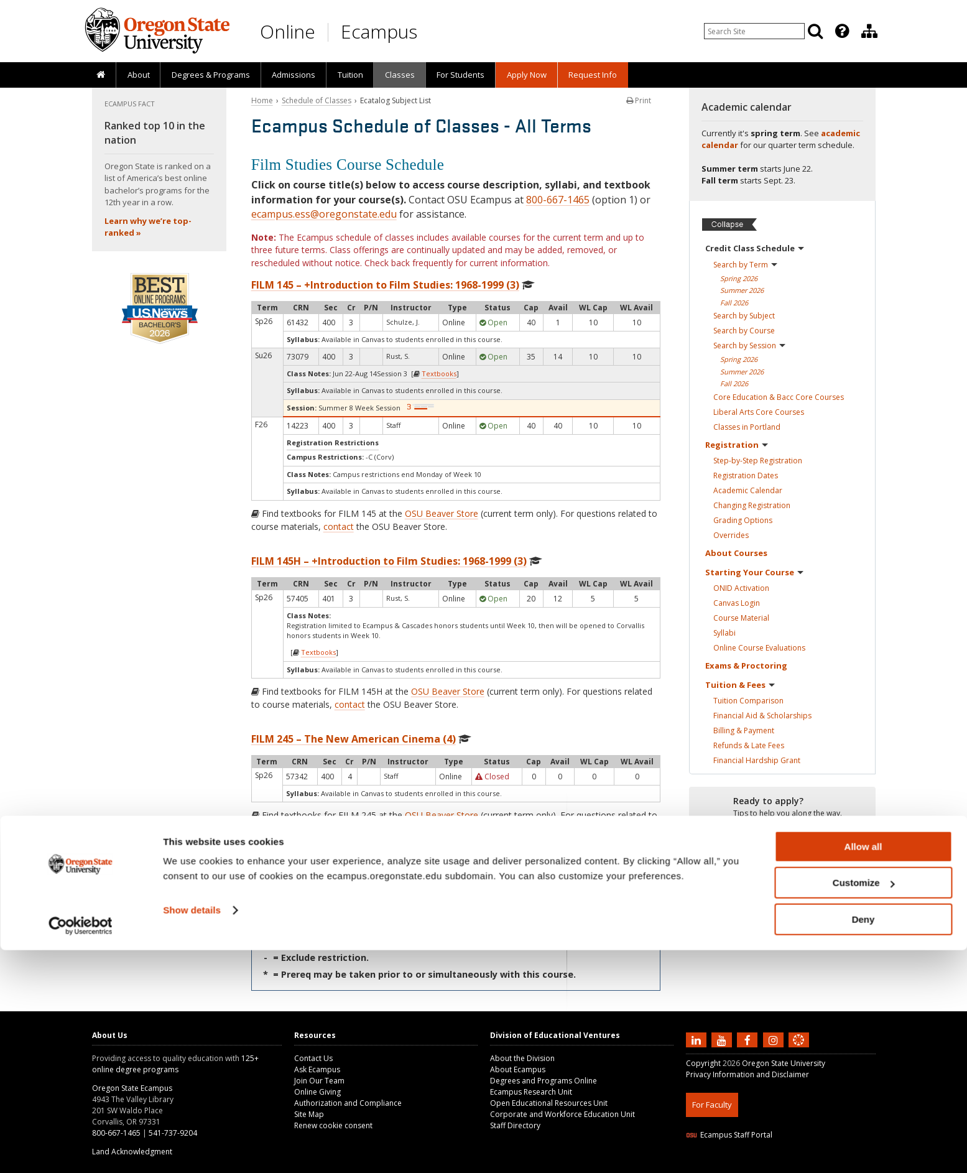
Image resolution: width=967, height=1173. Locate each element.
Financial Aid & (762, 715)
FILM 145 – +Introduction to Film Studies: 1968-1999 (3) (385, 285)
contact (338, 526)
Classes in (746, 427)
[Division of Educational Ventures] (869, 31)
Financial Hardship (756, 760)
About (138, 74)
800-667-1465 (558, 199)
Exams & (746, 665)
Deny (863, 1142)
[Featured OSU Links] (842, 31)
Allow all (863, 1069)
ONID (741, 588)
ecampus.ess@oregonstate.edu (324, 214)
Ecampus (379, 31)
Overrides (731, 535)
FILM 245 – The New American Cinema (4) (353, 739)
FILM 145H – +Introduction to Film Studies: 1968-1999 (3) (389, 561)
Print (638, 100)
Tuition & (740, 684)
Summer (742, 290)
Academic (747, 490)
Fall (734, 302)
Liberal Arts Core (758, 412)
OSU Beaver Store (441, 513)
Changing (751, 505)
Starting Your (754, 572)
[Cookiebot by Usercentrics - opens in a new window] (80, 1148)
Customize (864, 1106)
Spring (738, 278)
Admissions (293, 74)
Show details (192, 1133)
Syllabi (724, 633)
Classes (400, 74)
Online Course (759, 647)
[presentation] (841, 31)
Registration (736, 444)
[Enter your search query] (754, 31)
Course (741, 618)
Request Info (592, 74)
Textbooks (439, 373)
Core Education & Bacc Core (778, 397)
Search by (745, 264)
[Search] (815, 31)
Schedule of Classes (316, 100)
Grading (742, 520)
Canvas (736, 603)
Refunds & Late (748, 745)
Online (287, 31)
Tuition (350, 74)
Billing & (743, 730)
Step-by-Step (757, 460)
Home (262, 100)
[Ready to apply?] (782, 807)
